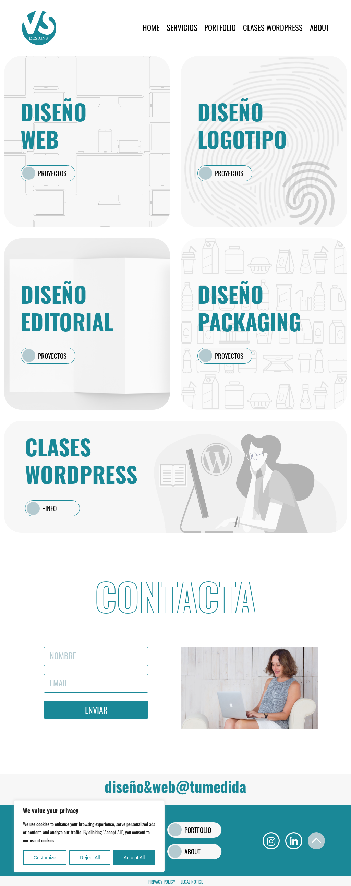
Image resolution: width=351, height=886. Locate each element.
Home (151, 27)
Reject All (90, 857)
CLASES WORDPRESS (273, 27)
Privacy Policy (161, 881)
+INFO (50, 508)
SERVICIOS (182, 27)
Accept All (134, 857)
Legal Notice (192, 881)
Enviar (96, 710)
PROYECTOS (52, 173)
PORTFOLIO (220, 27)
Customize (45, 857)
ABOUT (319, 27)
